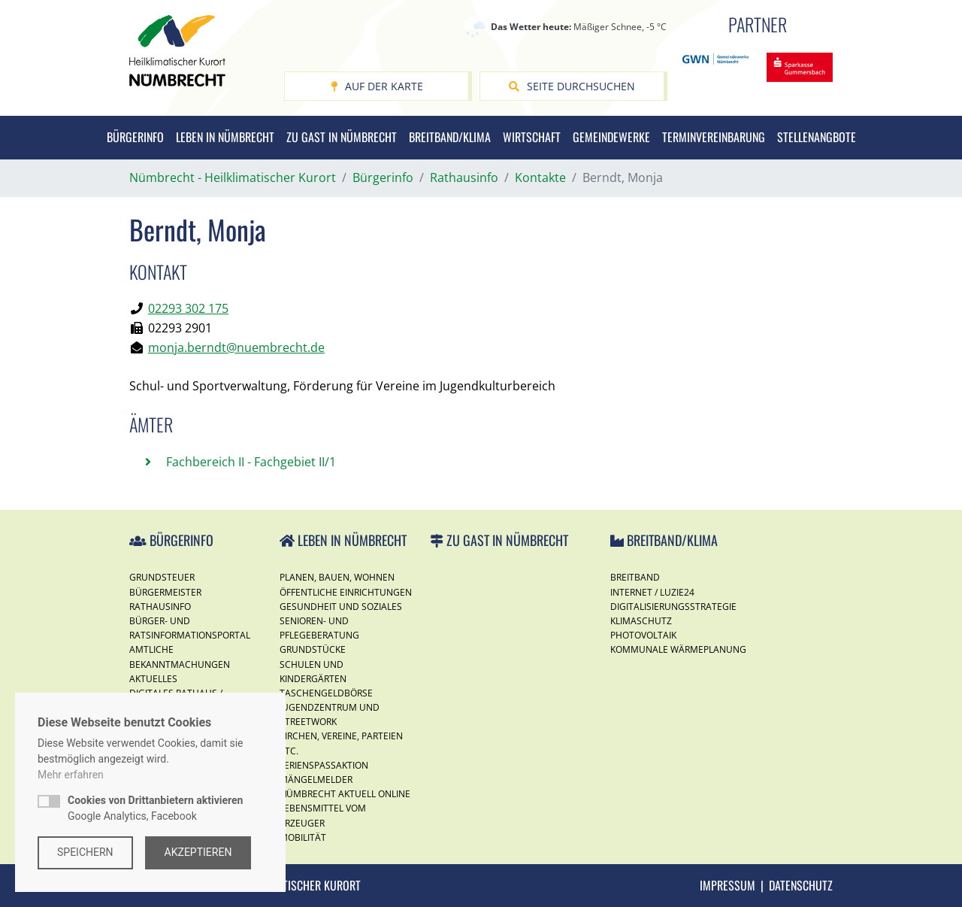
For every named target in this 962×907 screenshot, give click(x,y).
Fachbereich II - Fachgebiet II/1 (249, 462)
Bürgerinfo (135, 137)
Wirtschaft (532, 137)
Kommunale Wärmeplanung (678, 649)
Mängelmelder (316, 779)
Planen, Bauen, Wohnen (337, 577)
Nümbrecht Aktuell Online (345, 793)
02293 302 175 (188, 308)
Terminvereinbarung (713, 137)
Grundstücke (313, 649)
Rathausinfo (160, 606)
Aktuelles (153, 678)
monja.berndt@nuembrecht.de (236, 347)
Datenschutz (801, 885)
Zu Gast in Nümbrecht (341, 137)
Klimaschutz (641, 620)
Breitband (635, 577)
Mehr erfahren (71, 775)
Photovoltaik (643, 635)
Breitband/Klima (450, 137)
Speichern (85, 852)
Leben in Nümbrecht (225, 137)
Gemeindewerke (611, 137)
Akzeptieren (198, 852)
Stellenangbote (816, 137)
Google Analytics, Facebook (155, 808)
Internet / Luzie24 (652, 592)
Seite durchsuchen (572, 86)
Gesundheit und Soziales (341, 606)
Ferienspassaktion (324, 765)
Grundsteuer (162, 577)
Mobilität (303, 837)
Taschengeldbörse (326, 693)
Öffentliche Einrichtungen (346, 592)
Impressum (727, 885)
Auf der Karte (377, 86)
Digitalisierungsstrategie (673, 606)
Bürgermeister (165, 592)
